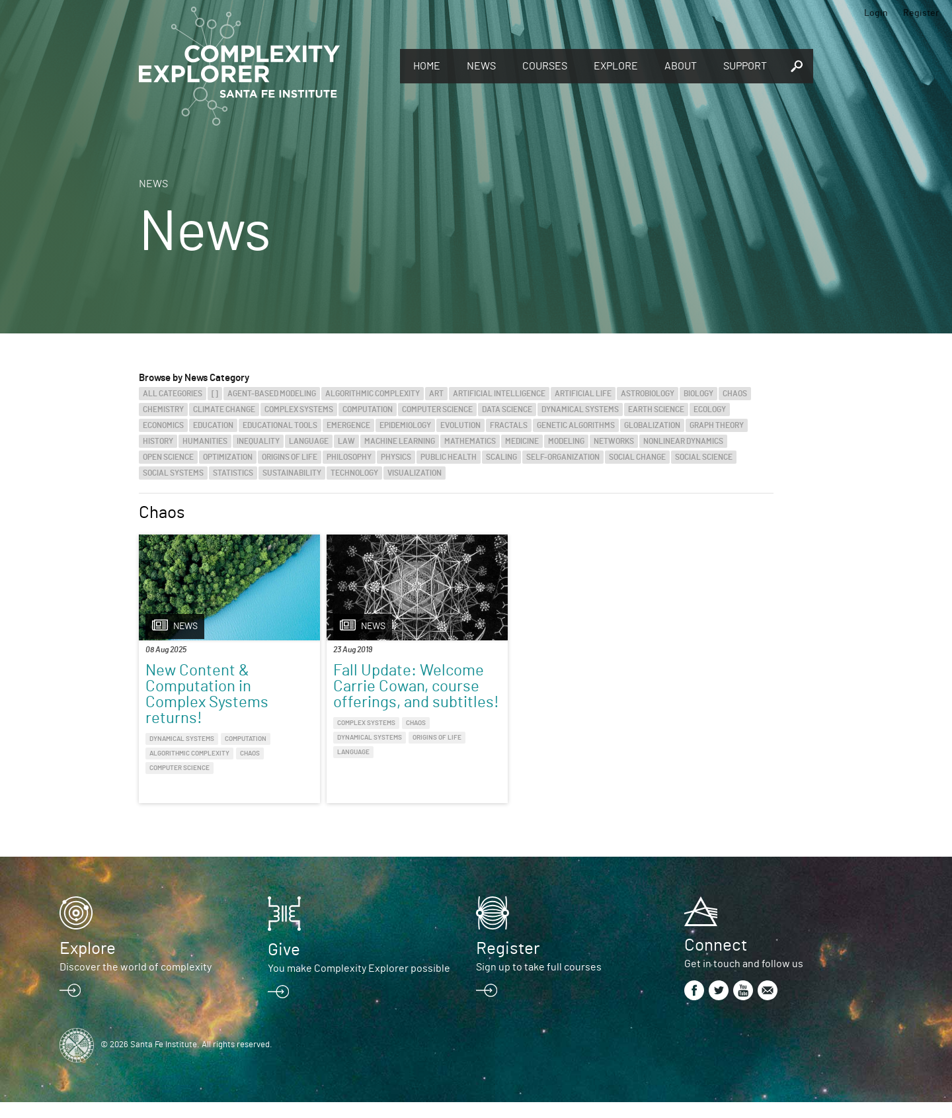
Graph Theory (717, 425)
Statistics (233, 473)
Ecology (710, 409)
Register (921, 13)
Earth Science (656, 409)
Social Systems (173, 473)
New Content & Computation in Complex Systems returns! (206, 694)
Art (436, 394)
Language (309, 441)
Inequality (258, 441)
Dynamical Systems (580, 409)
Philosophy (349, 457)
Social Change (637, 457)
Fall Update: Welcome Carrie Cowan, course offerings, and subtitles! (361, 702)
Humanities (204, 441)
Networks (614, 441)
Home (426, 66)
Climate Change (224, 409)
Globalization (652, 425)
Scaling (501, 457)
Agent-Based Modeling (271, 394)
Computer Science (437, 409)
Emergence (348, 425)
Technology (354, 473)
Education (213, 425)
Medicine (522, 441)
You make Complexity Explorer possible (359, 984)
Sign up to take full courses (539, 983)
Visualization (414, 473)
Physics (396, 457)
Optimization (228, 457)
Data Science (507, 409)
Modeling (566, 441)
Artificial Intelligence (499, 394)
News (481, 66)
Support (745, 66)
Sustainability (291, 473)
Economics (163, 425)
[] (215, 394)
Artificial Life (583, 394)
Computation (367, 409)
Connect (715, 961)
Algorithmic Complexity (372, 394)
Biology (698, 394)
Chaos (735, 394)
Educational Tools (280, 425)
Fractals (509, 425)
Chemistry (163, 409)
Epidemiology (405, 425)
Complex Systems (298, 409)
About (680, 66)
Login (876, 13)
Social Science (704, 457)
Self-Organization (563, 457)
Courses (544, 66)
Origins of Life (289, 457)
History (158, 441)
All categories (172, 394)
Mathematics (470, 441)
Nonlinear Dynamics (683, 441)
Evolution (460, 425)
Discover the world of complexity (136, 983)
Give (284, 965)
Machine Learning (399, 441)
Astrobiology (647, 394)
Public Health (448, 457)
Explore (616, 66)
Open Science (168, 457)
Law (346, 441)
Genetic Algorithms (576, 425)
